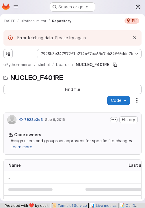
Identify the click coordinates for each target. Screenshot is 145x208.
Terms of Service (72, 205)
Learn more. (22, 146)
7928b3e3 (31, 119)
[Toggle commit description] (114, 119)
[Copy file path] (115, 64)
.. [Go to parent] (9, 177)
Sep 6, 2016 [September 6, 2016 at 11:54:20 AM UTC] (55, 119)
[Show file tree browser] (8, 53)
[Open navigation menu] (16, 7)
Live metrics (106, 205)
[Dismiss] (134, 37)
